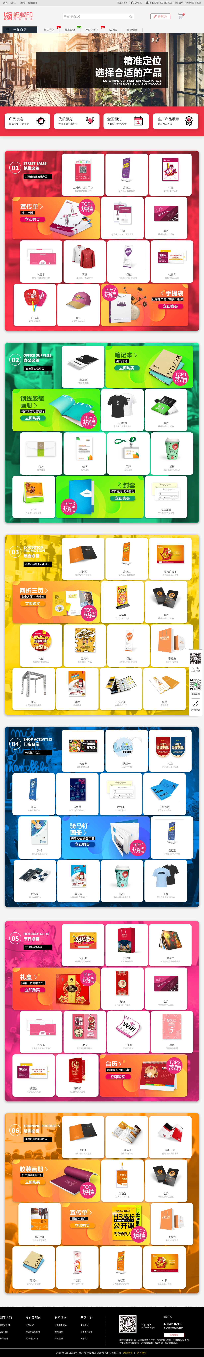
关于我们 (85, 1338)
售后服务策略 (61, 1325)
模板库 (113, 29)
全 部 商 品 (19, 29)
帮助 (199, 3)
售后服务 (174, 1335)
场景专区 (52, 29)
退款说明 (59, 1338)
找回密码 (4, 1338)
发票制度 (59, 1332)
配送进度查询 (32, 1338)
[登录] (23, 3)
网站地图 (190, 3)
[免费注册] (32, 3)
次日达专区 (94, 29)
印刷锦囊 (132, 29)
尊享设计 (72, 29)
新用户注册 (5, 1325)
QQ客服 (138, 3)
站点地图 (141, 1353)
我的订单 (179, 3)
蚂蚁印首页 (123, 3)
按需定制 (160, 16)
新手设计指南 (87, 1332)
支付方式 (30, 1325)
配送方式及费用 (33, 1332)
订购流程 (4, 1332)
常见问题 (85, 1325)
